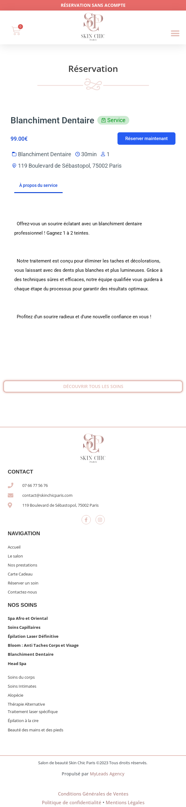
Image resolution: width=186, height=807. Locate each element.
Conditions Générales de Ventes (93, 794)
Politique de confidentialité (71, 802)
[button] (175, 34)
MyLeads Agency (107, 774)
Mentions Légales (125, 802)
